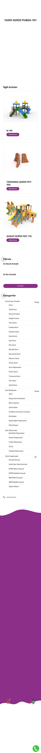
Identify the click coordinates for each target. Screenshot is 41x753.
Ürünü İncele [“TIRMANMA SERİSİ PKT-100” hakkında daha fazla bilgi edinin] (13, 188)
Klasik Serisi (13, 336)
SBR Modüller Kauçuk (16, 482)
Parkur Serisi (13, 372)
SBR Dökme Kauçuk (16, 478)
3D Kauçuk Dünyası (22, 458)
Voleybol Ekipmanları (16, 451)
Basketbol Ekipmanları (16, 433)
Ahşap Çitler (24, 392)
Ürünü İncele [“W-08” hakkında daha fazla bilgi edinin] (13, 134)
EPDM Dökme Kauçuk (16, 469)
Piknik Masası (13, 425)
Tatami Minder (14, 487)
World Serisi (13, 385)
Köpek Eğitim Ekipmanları (18, 421)
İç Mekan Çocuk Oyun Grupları (19, 412)
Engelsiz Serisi (14, 318)
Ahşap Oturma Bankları (17, 399)
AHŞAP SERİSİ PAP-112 (19, 236)
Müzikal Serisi (13, 349)
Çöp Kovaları (13, 407)
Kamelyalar (13, 416)
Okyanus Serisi (14, 358)
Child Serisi (13, 310)
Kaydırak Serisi (14, 332)
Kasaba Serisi (13, 327)
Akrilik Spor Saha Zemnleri (18, 464)
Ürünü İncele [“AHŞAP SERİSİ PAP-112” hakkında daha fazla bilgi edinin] (13, 240)
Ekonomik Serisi (14, 314)
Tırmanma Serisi (14, 376)
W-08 (9, 130)
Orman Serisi (13, 363)
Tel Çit (11, 447)
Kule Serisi (12, 341)
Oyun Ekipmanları (15, 367)
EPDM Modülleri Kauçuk (17, 473)
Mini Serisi (12, 345)
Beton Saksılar (14, 403)
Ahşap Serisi (24, 303)
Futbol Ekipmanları (15, 442)
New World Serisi (14, 354)
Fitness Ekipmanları (16, 438)
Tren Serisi (12, 381)
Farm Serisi (13, 323)
